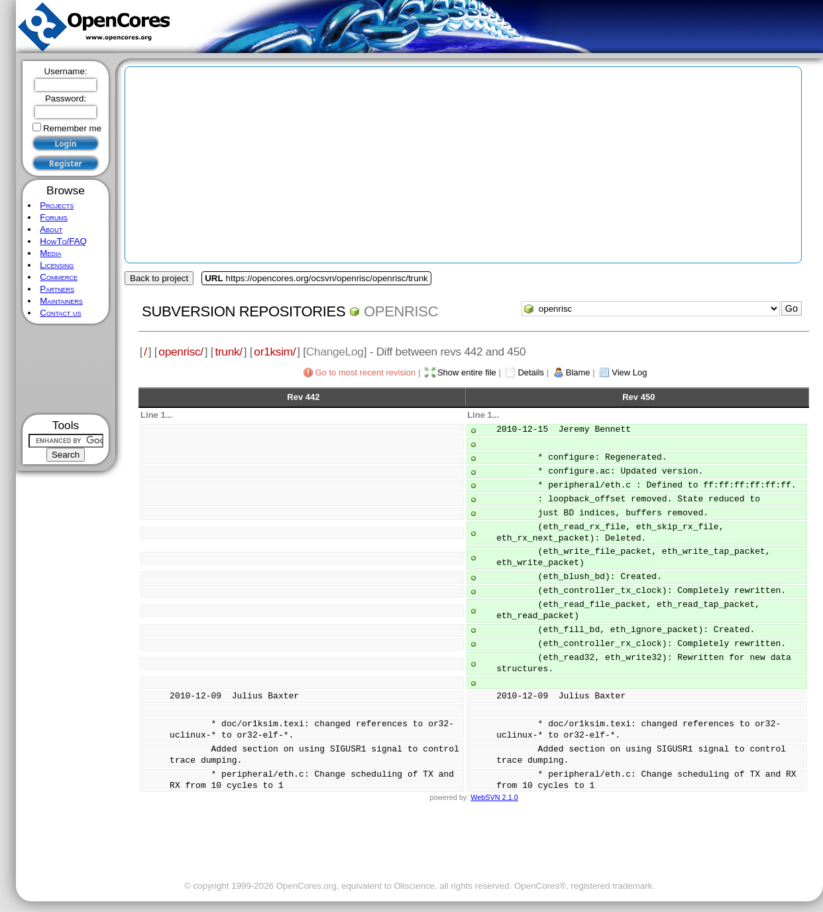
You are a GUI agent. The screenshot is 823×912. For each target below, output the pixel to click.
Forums (54, 217)
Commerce (59, 277)
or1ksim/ (275, 351)
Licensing (57, 265)
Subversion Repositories (243, 311)
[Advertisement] (66, 369)
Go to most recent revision (365, 372)
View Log (629, 372)
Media (50, 253)
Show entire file (466, 372)
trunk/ (228, 351)
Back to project (159, 278)
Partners (57, 289)
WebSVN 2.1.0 (494, 797)
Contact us (60, 313)
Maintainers (61, 301)
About (51, 229)
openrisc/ (180, 351)
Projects (57, 205)
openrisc (401, 311)
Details (531, 372)
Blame (578, 372)
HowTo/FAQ (63, 241)
